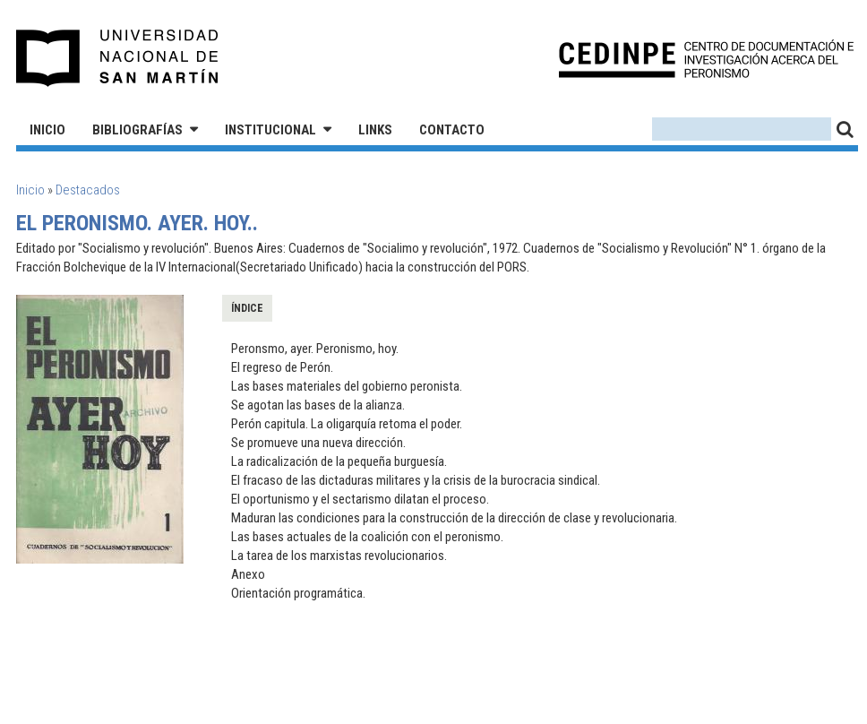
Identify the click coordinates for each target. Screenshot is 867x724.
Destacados (88, 190)
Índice (247, 308)
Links (375, 130)
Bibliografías (137, 130)
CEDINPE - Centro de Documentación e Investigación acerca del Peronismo (706, 58)
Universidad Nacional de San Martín (117, 58)
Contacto (452, 130)
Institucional (270, 130)
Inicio (47, 130)
